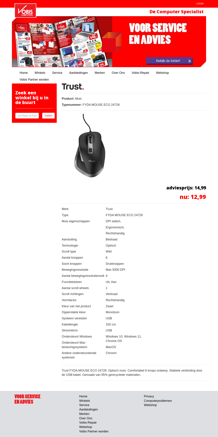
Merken (100, 72)
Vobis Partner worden (34, 79)
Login (200, 3)
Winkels (40, 72)
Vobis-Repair (140, 72)
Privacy (149, 396)
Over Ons (118, 72)
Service (57, 72)
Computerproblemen (158, 400)
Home (24, 72)
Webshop (162, 72)
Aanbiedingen (78, 72)
